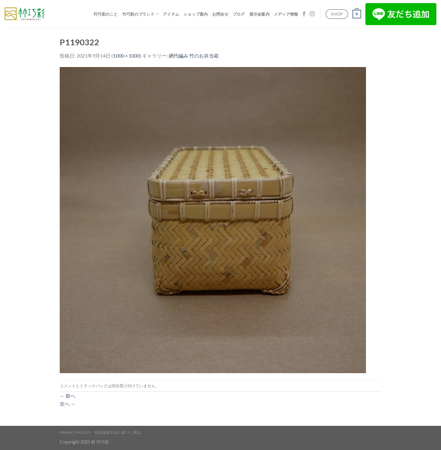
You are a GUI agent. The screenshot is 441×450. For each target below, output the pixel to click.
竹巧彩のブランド (140, 14)
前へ (67, 396)
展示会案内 (259, 14)
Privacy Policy (75, 432)
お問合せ (220, 14)
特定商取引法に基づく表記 (118, 432)
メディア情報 (286, 14)
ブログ (239, 14)
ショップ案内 (195, 14)
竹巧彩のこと (105, 14)
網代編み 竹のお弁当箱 (194, 55)
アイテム (171, 14)
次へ (67, 404)
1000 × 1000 (126, 55)
